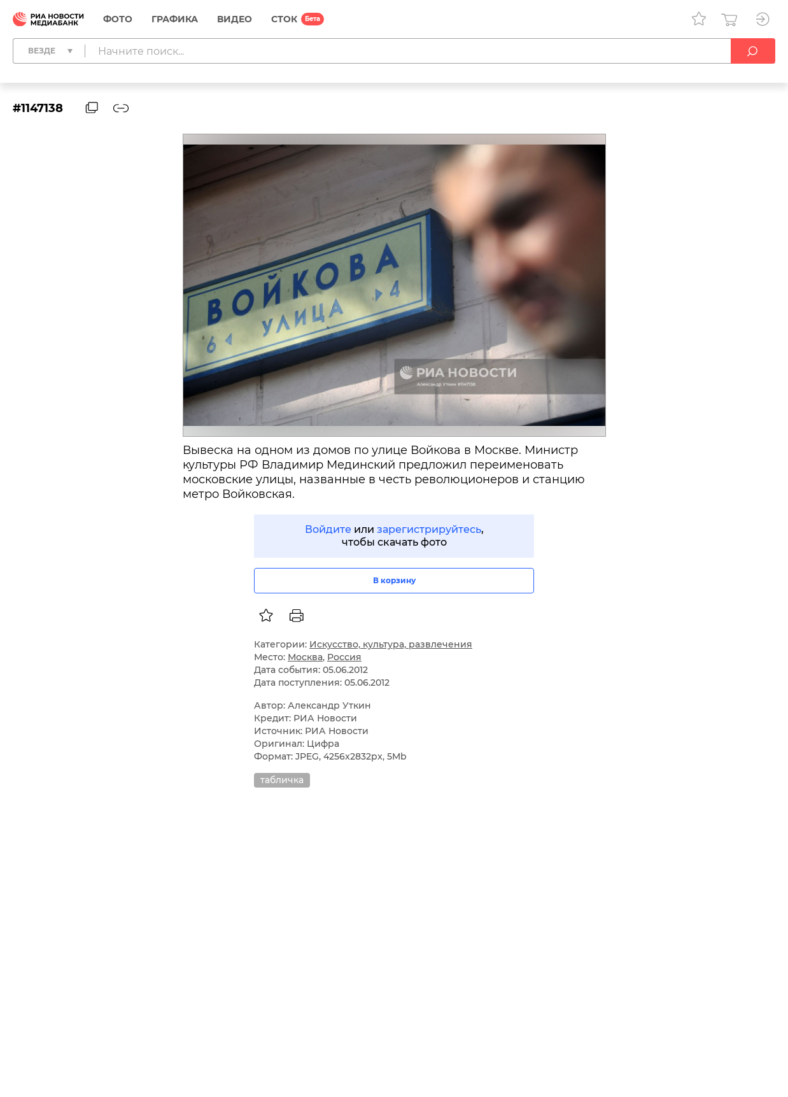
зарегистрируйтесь (429, 529)
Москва (305, 657)
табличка (282, 780)
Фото (117, 19)
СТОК (284, 19)
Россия (344, 657)
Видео (234, 19)
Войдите (328, 529)
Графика (174, 19)
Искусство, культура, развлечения (390, 644)
